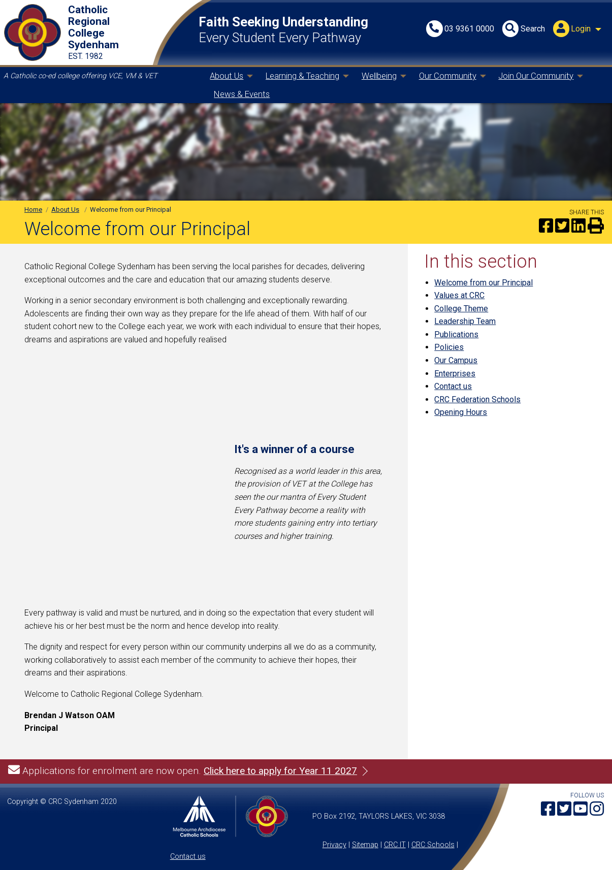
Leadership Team (465, 321)
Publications (456, 334)
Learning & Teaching (302, 76)
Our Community (447, 76)
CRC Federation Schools (477, 399)
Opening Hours (460, 412)
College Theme (461, 308)
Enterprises (454, 373)
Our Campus (455, 360)
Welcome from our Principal (483, 282)
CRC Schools (433, 845)
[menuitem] (578, 29)
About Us (226, 76)
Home (33, 209)
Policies (449, 347)
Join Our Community (535, 76)
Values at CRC (459, 295)
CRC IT (395, 845)
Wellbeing (379, 76)
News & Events (242, 94)
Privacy (334, 845)
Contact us (453, 386)
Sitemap (365, 845)
